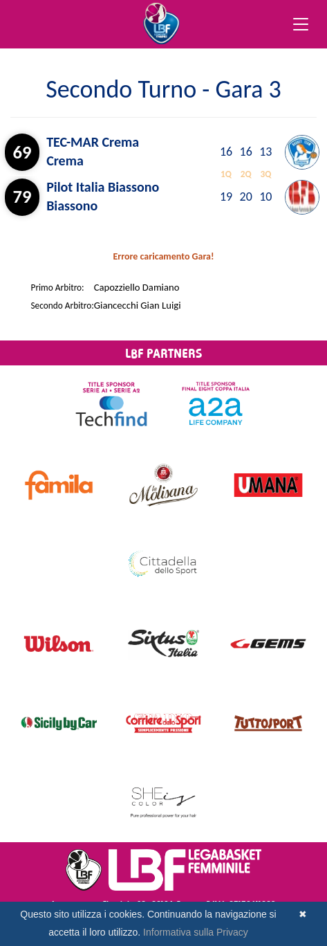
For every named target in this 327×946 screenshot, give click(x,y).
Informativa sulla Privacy (195, 932)
